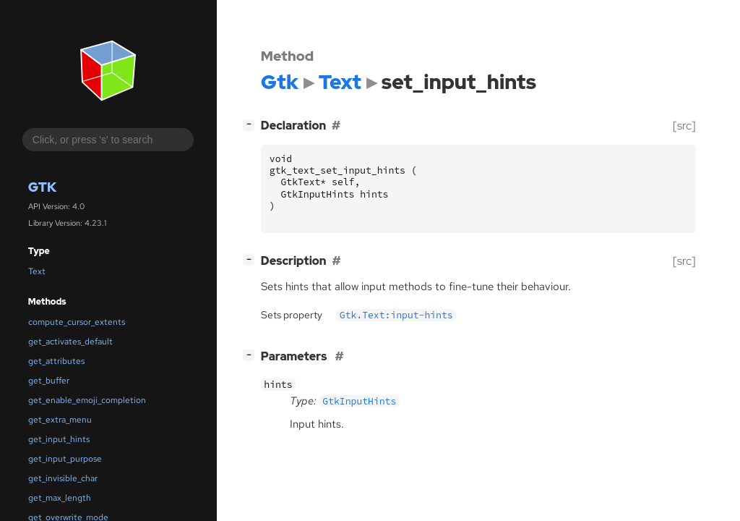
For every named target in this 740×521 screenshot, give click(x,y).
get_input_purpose (65, 459)
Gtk (42, 187)
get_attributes (56, 361)
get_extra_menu (60, 419)
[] (251, 124)
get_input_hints (59, 439)
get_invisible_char (63, 478)
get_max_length (59, 498)
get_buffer (48, 380)
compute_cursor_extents (76, 322)
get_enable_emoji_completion (87, 400)
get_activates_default (70, 341)
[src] (684, 125)
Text (37, 271)
